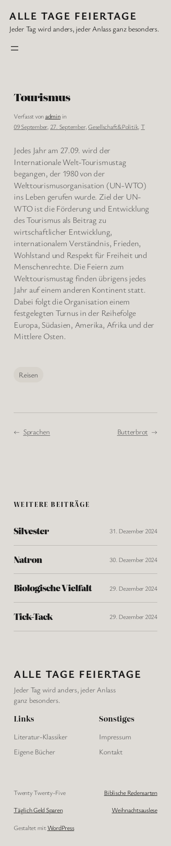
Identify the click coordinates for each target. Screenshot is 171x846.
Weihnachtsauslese (134, 809)
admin (53, 116)
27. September (67, 126)
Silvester (31, 531)
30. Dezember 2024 (133, 559)
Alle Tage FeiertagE (73, 15)
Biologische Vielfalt (53, 588)
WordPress (60, 827)
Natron (28, 560)
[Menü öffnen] (14, 48)
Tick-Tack (33, 617)
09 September (30, 126)
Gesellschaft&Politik (113, 126)
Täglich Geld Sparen (38, 809)
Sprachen (36, 432)
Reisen (28, 375)
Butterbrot (132, 432)
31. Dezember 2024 (133, 530)
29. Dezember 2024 (133, 588)
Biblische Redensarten (130, 792)
